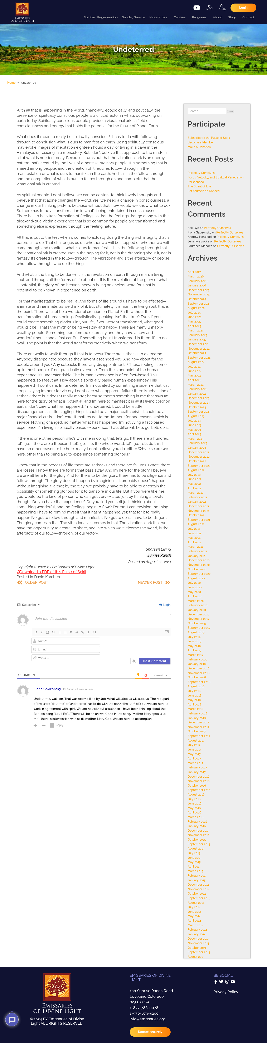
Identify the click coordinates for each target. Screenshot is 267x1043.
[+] (94, 631)
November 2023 (199, 402)
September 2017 (199, 736)
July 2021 (194, 528)
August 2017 (196, 740)
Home (11, 82)
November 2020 (199, 564)
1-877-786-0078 (144, 1007)
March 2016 (195, 817)
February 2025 (197, 335)
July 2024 (194, 366)
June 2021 (194, 533)
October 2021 (197, 515)
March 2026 (196, 276)
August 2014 (196, 902)
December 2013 (198, 938)
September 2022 (199, 465)
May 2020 (194, 592)
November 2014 (198, 889)
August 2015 (196, 848)
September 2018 (199, 682)
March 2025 (196, 330)
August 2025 (196, 308)
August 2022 (196, 470)
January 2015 (197, 880)
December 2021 (198, 506)
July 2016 (194, 799)
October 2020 (197, 569)
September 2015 (199, 844)
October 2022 (197, 461)
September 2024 (199, 357)
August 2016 (196, 794)
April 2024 (194, 380)
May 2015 (194, 862)
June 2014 (194, 911)
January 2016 (197, 826)
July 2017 (194, 745)
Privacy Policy (226, 992)
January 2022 (197, 501)
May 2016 (194, 808)
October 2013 (197, 947)
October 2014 (197, 893)
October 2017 (197, 731)
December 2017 (198, 722)
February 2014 (197, 929)
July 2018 (194, 691)
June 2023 (195, 425)
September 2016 (199, 790)
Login (164, 604)
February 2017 (197, 767)
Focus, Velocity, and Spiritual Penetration (215, 177)
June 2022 (194, 479)
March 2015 (195, 871)
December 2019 (198, 614)
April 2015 (194, 866)
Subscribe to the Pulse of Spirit (209, 137)
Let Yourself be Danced (204, 191)
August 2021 (196, 524)
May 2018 (194, 700)
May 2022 (194, 483)
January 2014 (197, 934)
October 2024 (197, 353)
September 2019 (199, 627)
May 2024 (194, 375)
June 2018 (194, 695)
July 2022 (194, 474)
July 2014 (194, 907)
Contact (249, 17)
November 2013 (198, 943)
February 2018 (197, 713)
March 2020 (196, 600)
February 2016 (197, 821)
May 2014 (194, 916)
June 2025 (195, 317)
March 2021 (195, 546)
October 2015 (197, 839)
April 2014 (194, 920)
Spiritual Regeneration (101, 17)
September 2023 (199, 411)
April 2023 (194, 434)
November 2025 (199, 294)
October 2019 (197, 623)
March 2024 (196, 384)
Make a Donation (199, 147)
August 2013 (196, 956)
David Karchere (47, 577)
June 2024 (195, 371)
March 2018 (195, 708)
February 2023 (197, 443)
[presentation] (142, 645)
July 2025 (194, 312)
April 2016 (194, 812)
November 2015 (198, 835)
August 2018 (196, 686)
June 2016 (194, 803)
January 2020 (197, 609)
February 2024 (197, 389)
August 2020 (196, 578)
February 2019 (197, 659)
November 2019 (198, 618)
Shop (233, 17)
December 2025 (198, 290)
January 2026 (197, 285)
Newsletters (159, 17)
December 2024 (198, 344)
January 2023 (197, 447)
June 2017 (194, 749)
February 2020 (198, 605)
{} (88, 631)
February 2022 (197, 497)
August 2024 (196, 362)
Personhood (196, 182)
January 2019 (197, 663)
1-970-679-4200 (144, 1013)
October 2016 (197, 785)
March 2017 (195, 763)
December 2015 (198, 830)
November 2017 (198, 727)
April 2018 (194, 704)
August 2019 (196, 632)
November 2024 (199, 348)
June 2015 (194, 857)
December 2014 (198, 884)
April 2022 (194, 488)
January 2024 (197, 393)
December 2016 (198, 776)
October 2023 (197, 407)
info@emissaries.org (147, 1019)
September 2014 (199, 898)
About (218, 17)
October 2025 (197, 299)
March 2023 (196, 438)
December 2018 (198, 668)
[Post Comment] (155, 661)
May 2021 (194, 537)
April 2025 (194, 326)
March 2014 (195, 925)
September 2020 (199, 573)
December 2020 (199, 560)
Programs (200, 17)
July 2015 (194, 853)
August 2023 (196, 416)
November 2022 (198, 456)
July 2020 (194, 582)
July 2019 (194, 637)
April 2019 (194, 650)
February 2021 (197, 551)
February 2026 (197, 281)
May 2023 (194, 429)
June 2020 (195, 587)
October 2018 (197, 677)
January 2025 (197, 339)
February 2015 (197, 875)
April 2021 (194, 542)
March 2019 (195, 654)
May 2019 (194, 646)
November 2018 (198, 673)
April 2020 (195, 596)
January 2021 (196, 555)
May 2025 (194, 321)
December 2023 (198, 398)
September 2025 (199, 303)
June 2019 (194, 641)
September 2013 (199, 952)
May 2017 (194, 754)
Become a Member (201, 142)
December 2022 (198, 452)
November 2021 (198, 510)
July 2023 (194, 420)
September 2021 (199, 519)
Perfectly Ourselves (201, 172)
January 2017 (196, 772)
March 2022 (195, 492)
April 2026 (194, 272)
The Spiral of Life (199, 186)
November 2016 (198, 781)
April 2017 (194, 758)
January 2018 (197, 718)
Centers (181, 17)
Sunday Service (133, 17)
